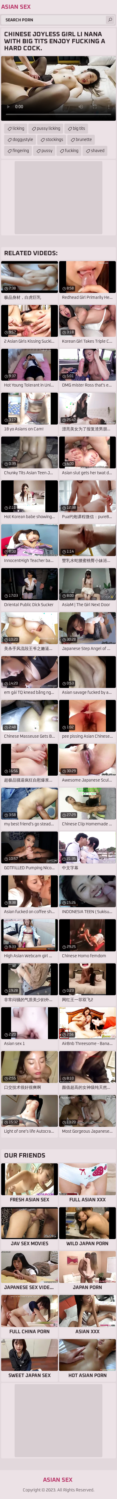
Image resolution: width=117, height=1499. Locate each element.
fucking (71, 151)
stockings (54, 140)
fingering (21, 151)
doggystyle (23, 140)
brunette (84, 140)
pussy (47, 151)
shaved (97, 151)
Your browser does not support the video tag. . (58, 88)
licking (18, 129)
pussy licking (48, 129)
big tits (79, 129)
